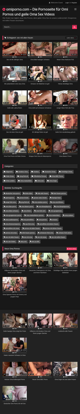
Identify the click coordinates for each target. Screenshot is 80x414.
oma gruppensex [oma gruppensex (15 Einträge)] (56, 210)
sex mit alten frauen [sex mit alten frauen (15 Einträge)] (12, 237)
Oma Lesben (10, 180)
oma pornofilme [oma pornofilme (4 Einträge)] (28, 219)
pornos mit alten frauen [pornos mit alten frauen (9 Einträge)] (32, 228)
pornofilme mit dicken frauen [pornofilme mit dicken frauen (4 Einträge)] (48, 223)
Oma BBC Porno (57, 176)
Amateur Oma (23, 171)
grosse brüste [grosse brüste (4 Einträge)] (23, 197)
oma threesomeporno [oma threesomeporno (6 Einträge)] (13, 223)
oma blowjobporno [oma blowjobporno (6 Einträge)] (45, 206)
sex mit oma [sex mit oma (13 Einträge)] (28, 237)
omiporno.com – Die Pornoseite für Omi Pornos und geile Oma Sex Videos (35, 11)
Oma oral (40, 180)
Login (67, 3)
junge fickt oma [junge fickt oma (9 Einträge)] (11, 201)
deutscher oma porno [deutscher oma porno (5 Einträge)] (13, 193)
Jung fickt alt (23, 176)
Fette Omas (10, 176)
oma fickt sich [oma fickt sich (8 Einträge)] (40, 210)
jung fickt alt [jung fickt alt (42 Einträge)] (25, 201)
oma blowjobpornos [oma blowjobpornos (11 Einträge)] (62, 206)
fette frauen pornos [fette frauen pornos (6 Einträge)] (59, 193)
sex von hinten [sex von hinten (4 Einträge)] (10, 241)
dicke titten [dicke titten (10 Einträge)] (28, 193)
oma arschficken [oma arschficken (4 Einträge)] (57, 201)
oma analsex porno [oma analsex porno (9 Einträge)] (40, 201)
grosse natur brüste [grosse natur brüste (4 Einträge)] (40, 197)
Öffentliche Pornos (40, 176)
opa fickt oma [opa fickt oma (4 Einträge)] (29, 223)
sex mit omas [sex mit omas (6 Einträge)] (41, 237)
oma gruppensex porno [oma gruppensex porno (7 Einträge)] (13, 215)
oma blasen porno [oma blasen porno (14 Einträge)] (27, 206)
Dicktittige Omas (66, 171)
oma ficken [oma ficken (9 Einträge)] (27, 210)
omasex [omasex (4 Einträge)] (54, 219)
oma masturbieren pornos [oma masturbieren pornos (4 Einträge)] (34, 215)
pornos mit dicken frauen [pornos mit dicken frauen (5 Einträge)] (53, 228)
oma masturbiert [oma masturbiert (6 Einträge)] (54, 215)
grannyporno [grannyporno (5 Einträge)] (10, 197)
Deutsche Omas (49, 171)
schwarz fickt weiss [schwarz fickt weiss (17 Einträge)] (64, 232)
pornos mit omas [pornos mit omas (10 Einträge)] (11, 232)
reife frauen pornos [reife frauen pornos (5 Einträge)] (28, 232)
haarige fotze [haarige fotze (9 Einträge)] (56, 197)
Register (74, 3)
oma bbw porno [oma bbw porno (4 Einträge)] (11, 206)
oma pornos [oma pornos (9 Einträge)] (43, 219)
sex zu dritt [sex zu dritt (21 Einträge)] (35, 241)
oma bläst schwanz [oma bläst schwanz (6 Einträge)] (12, 210)
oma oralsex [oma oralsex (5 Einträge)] (69, 215)
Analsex (36, 171)
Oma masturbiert (25, 180)
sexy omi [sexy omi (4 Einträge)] (24, 241)
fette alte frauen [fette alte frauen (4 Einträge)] (43, 193)
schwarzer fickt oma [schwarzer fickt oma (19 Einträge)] (46, 232)
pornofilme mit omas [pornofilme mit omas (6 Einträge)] (12, 228)
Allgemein (9, 171)
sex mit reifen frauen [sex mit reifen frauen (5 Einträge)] (58, 237)
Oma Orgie (52, 180)
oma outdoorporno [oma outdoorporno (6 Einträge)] (12, 219)
